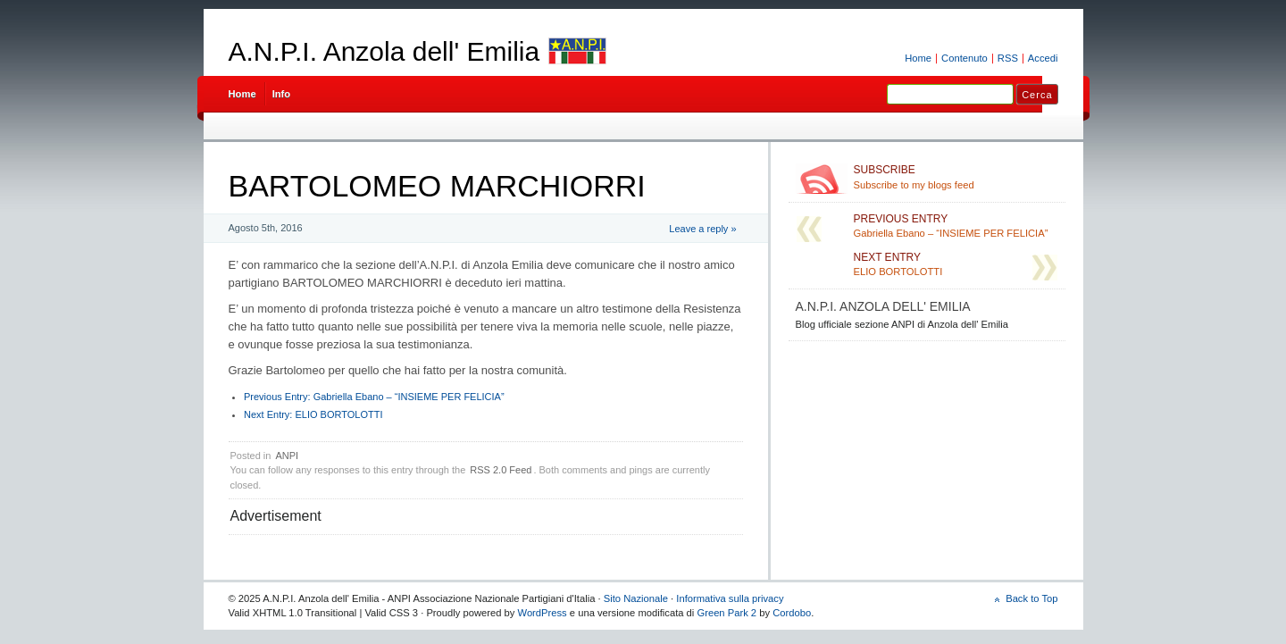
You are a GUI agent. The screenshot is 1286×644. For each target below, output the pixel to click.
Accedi (1043, 58)
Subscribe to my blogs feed (956, 176)
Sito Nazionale (636, 598)
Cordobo (791, 612)
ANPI (286, 455)
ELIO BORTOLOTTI (313, 414)
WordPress (542, 612)
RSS (1008, 58)
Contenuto (964, 58)
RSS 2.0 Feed (500, 469)
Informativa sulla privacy (729, 598)
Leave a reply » (702, 228)
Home (918, 58)
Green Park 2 (726, 612)
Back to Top (1031, 598)
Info (281, 93)
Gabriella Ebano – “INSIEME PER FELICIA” (374, 396)
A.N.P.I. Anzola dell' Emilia (384, 51)
